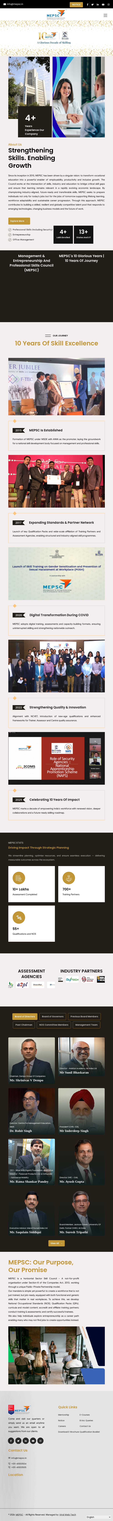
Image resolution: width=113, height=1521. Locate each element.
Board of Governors (53, 1016)
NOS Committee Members (53, 1024)
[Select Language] (98, 1517)
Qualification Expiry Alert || (65, 4)
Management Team (86, 1024)
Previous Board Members (84, 1016)
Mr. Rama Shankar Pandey (29, 1181)
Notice (61, 1420)
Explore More (17, 221)
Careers (62, 1426)
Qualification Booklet (90, 1431)
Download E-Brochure (68, 1431)
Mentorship (63, 1414)
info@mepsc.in (13, 4)
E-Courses (85, 1414)
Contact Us (85, 1426)
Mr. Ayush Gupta (72, 1181)
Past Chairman (24, 1024)
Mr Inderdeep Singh (74, 1131)
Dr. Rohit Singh (21, 1131)
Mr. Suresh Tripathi (74, 1232)
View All (54, 1243)
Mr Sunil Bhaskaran (74, 1072)
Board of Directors (25, 1016)
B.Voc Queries (86, 1420)
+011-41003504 (18, 1463)
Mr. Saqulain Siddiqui (25, 1232)
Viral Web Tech (67, 1514)
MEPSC (19, 1514)
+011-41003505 (18, 1467)
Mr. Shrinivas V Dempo (26, 1080)
